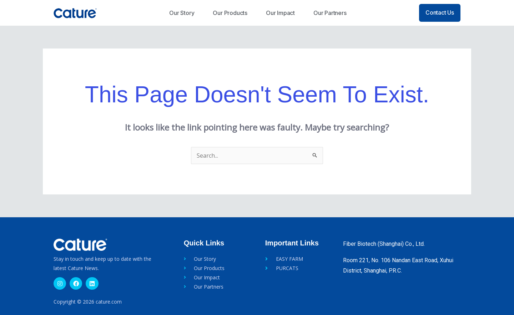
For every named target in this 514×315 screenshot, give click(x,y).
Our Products (230, 12)
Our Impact (280, 12)
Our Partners (330, 12)
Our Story (181, 12)
